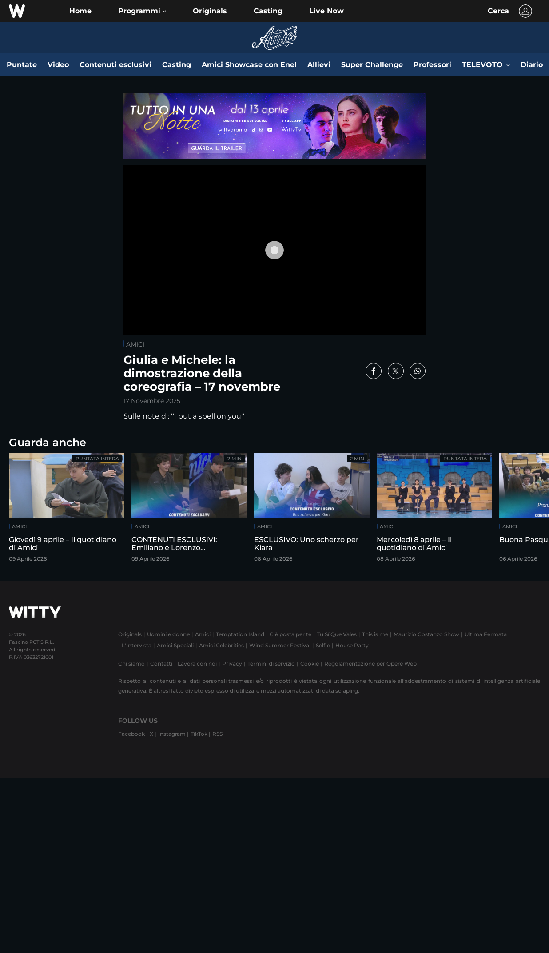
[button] (142, 11)
